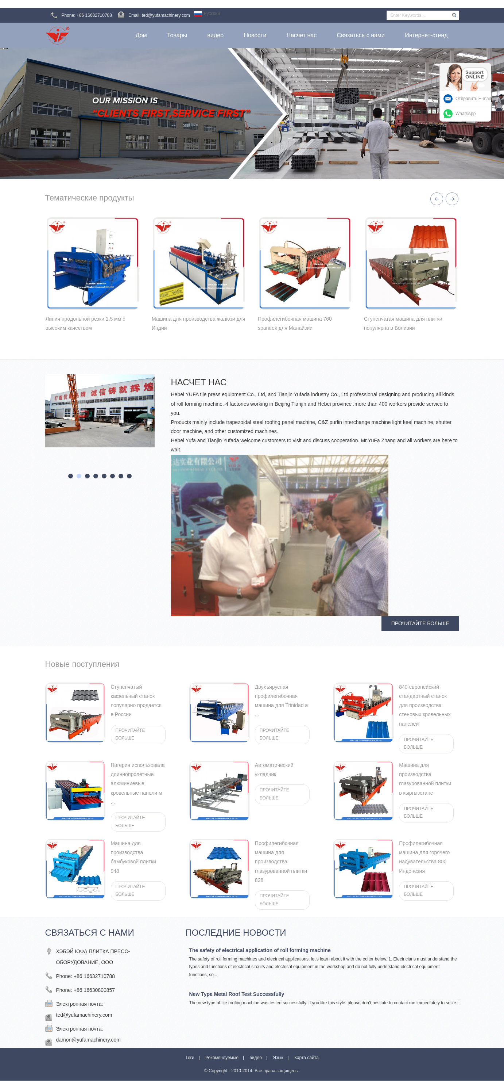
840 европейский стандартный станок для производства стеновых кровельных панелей (425, 705)
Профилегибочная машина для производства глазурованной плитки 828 (281, 861)
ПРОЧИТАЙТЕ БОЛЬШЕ (420, 623)
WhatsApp (465, 113)
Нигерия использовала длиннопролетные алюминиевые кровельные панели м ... (138, 783)
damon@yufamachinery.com (88, 1040)
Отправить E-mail (473, 98)
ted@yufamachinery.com (84, 1015)
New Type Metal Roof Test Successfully (236, 994)
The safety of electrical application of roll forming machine (260, 950)
